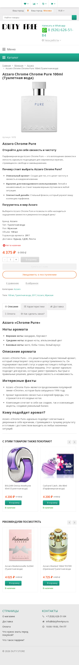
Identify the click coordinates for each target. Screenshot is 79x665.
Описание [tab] (11, 306)
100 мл (11, 295)
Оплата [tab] (10, 313)
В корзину (13, 502)
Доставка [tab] (57, 306)
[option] (20, 479)
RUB (61, 10)
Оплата (6, 626)
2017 (34, 295)
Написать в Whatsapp (53, 25)
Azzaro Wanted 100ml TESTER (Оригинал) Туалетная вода (57, 567)
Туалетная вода (23, 295)
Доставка (7, 621)
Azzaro (17, 289)
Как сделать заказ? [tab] (32, 313)
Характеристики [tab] (34, 306)
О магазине (8, 616)
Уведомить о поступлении (39, 274)
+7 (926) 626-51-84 (56, 616)
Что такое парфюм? (13, 640)
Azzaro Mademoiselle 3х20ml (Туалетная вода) (19, 567)
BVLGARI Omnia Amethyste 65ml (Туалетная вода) (18, 487)
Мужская (49, 295)
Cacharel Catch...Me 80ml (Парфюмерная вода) (55, 487)
